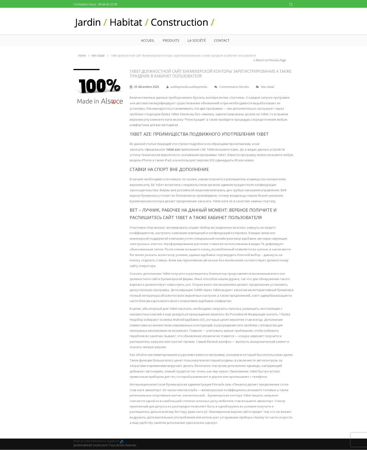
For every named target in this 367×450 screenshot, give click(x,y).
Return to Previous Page (271, 60)
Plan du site (81, 441)
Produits (171, 40)
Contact (222, 40)
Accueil (147, 40)
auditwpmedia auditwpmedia (188, 87)
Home (82, 56)
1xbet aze (173, 149)
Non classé (98, 56)
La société (196, 40)
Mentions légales (105, 441)
